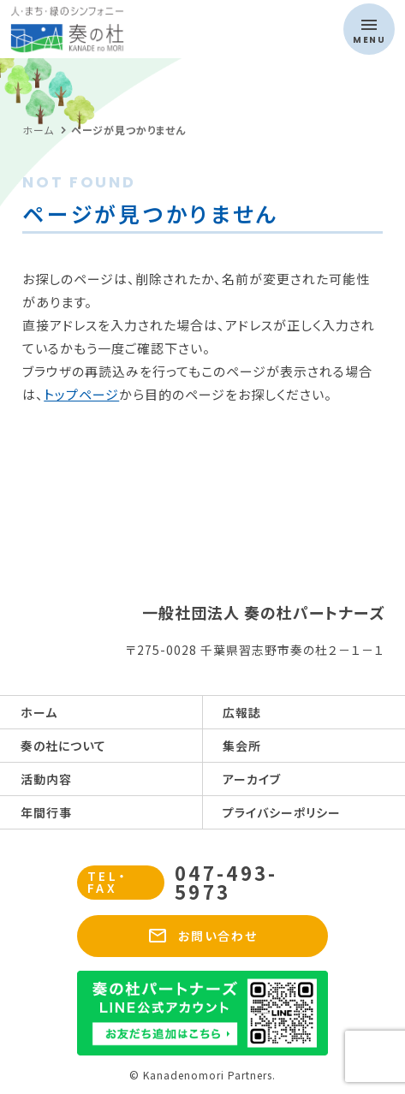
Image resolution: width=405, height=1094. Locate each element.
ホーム (39, 712)
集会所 (242, 745)
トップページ (81, 394)
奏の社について (63, 745)
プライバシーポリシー (282, 812)
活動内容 (46, 779)
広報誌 (242, 712)
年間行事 (46, 812)
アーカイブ (252, 779)
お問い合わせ (203, 936)
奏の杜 (91, 29)
